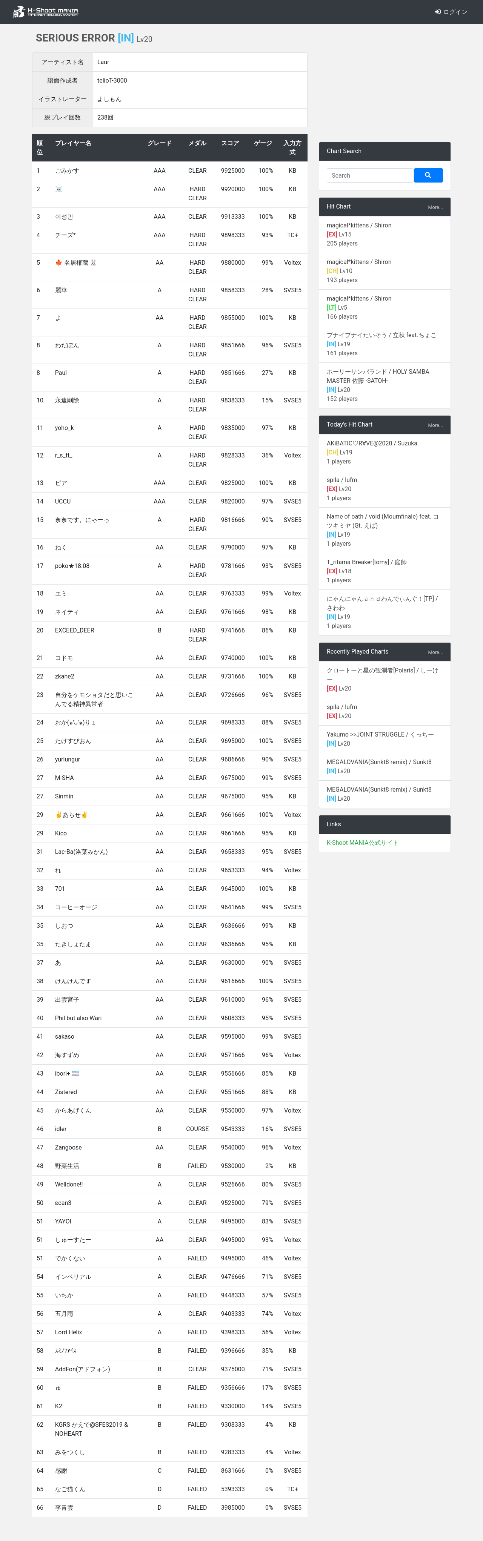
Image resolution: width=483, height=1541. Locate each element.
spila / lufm (342, 479)
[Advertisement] (385, 83)
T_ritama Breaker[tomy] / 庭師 (367, 562)
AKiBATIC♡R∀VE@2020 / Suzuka (372, 443)
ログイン (451, 11)
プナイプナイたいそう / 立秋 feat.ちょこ (382, 335)
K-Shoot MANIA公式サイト (363, 842)
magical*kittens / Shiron (359, 225)
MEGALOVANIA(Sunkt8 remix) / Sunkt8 (379, 762)
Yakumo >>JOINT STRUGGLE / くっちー (380, 734)
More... (435, 207)
